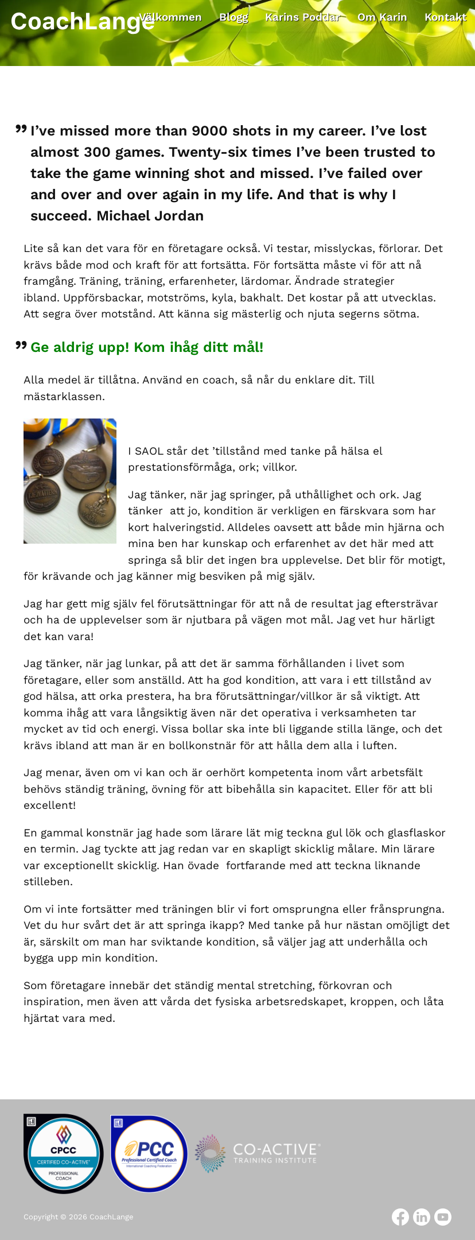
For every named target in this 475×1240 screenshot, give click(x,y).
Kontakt (445, 17)
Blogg (233, 17)
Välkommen (170, 17)
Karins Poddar (302, 17)
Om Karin (382, 17)
